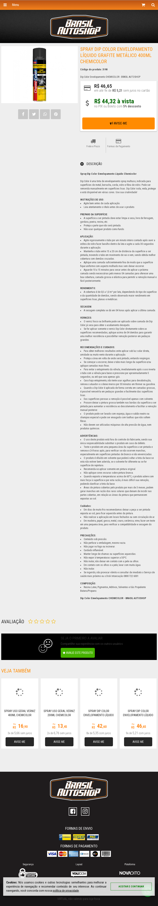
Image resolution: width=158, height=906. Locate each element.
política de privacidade (66, 890)
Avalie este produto (78, 652)
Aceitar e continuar (131, 886)
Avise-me (118, 123)
